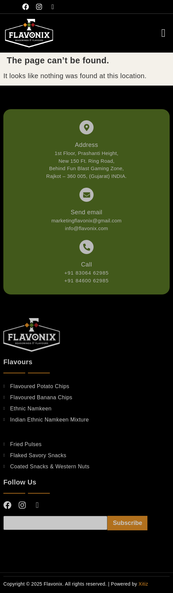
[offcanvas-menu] (163, 33)
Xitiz (143, 584)
